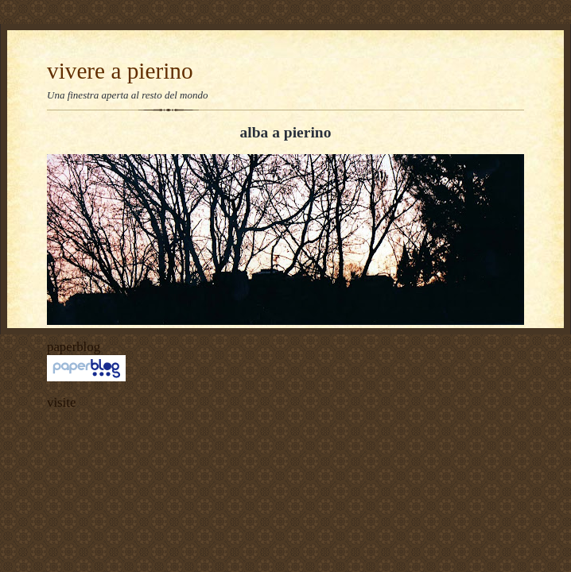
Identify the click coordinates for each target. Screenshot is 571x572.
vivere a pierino (120, 70)
